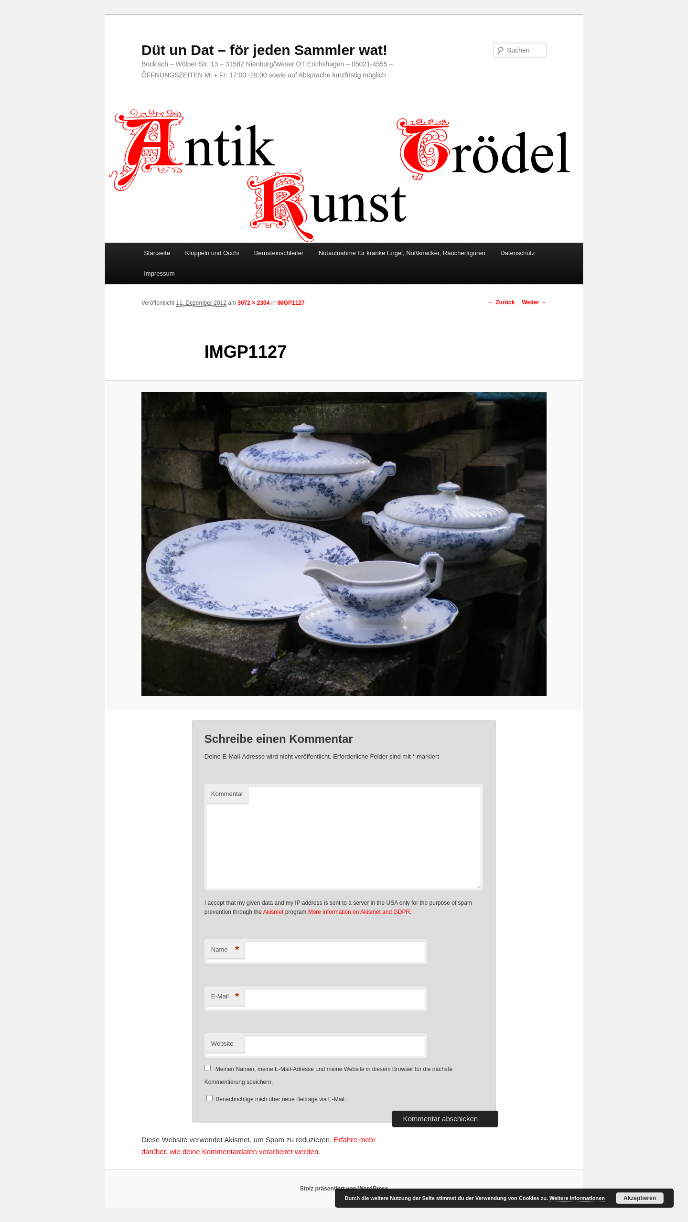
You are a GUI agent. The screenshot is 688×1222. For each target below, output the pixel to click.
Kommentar (227, 793)
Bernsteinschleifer (278, 253)
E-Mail (225, 997)
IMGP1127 (290, 303)
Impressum (159, 273)
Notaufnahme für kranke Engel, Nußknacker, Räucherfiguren (402, 253)
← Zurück (501, 302)
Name (225, 950)
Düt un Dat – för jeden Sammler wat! (264, 50)
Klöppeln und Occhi (212, 253)
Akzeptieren (640, 1198)
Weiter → (534, 302)
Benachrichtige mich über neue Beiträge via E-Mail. (280, 1099)
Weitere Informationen (577, 1198)
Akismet (273, 912)
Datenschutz (517, 253)
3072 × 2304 (253, 303)
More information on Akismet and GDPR (359, 912)
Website (222, 1043)
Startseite (157, 253)
